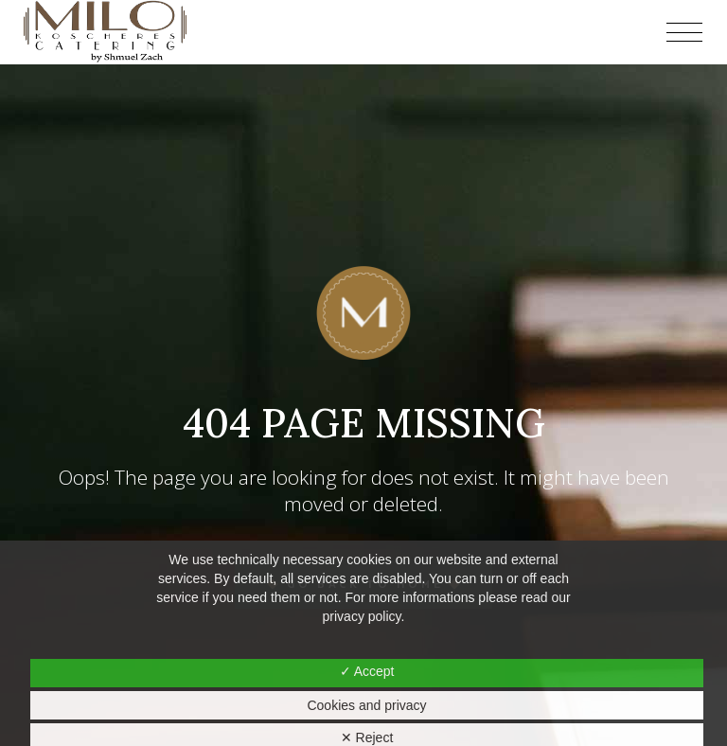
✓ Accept (367, 671)
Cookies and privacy (366, 705)
